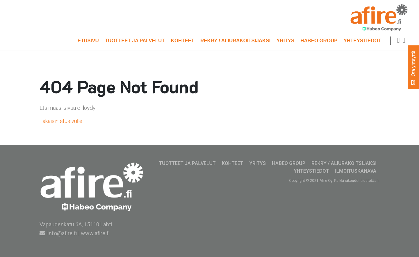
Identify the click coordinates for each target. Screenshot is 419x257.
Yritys (285, 40)
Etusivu (88, 40)
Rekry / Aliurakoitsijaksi (235, 40)
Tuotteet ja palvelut (135, 40)
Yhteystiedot (362, 40)
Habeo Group (319, 40)
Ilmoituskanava (355, 171)
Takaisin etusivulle (61, 121)
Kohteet (182, 40)
